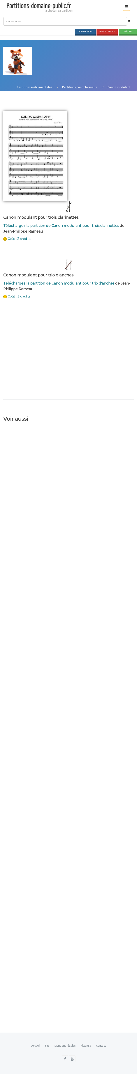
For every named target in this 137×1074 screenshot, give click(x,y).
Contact (101, 1045)
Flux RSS (86, 1045)
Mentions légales (65, 1045)
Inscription (107, 31)
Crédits (127, 31)
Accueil (35, 1045)
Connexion (85, 31)
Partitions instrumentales (34, 87)
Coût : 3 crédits (19, 239)
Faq (47, 1045)
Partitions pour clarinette (79, 87)
